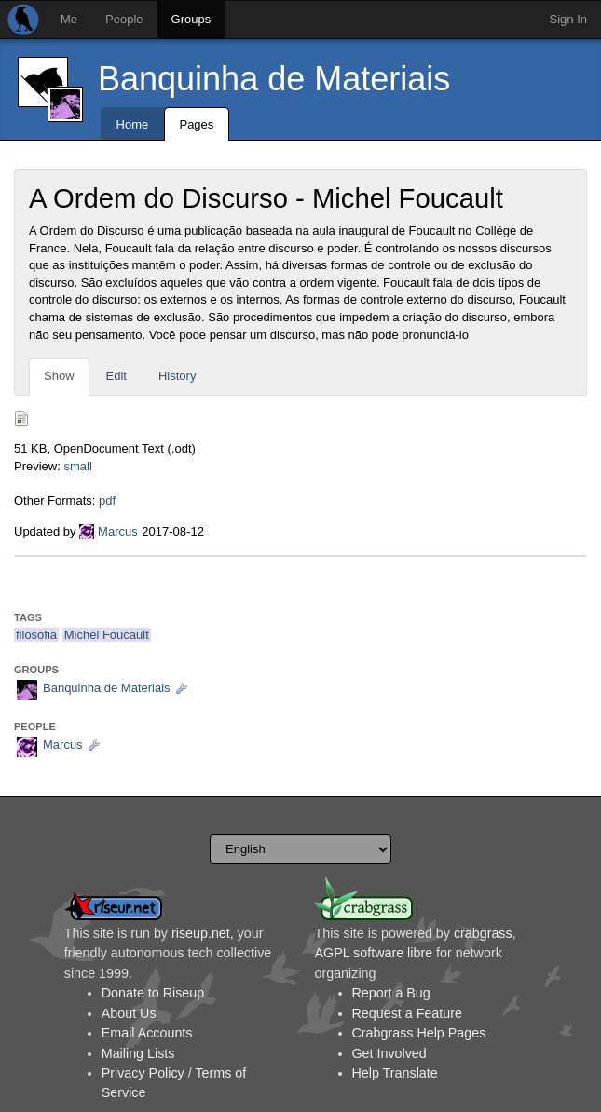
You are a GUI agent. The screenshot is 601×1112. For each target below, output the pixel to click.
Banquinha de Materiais (274, 79)
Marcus (118, 531)
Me (69, 19)
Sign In (568, 19)
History (177, 376)
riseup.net (200, 933)
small (77, 466)
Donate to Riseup (153, 992)
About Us (129, 1013)
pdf (107, 501)
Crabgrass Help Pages (419, 1032)
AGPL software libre (374, 952)
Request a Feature (407, 1013)
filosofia (36, 635)
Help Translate (395, 1072)
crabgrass (483, 933)
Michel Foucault (106, 635)
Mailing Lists (138, 1053)
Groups (191, 19)
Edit (116, 376)
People (124, 19)
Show (59, 376)
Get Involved (389, 1053)
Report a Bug (391, 992)
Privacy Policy (143, 1072)
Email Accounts (147, 1032)
